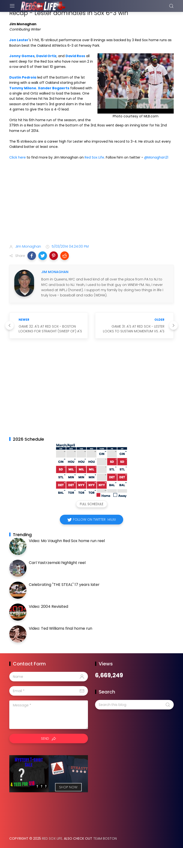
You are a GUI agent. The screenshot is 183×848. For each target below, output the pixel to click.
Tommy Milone (22, 88)
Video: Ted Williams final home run (60, 628)
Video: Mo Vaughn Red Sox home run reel (67, 541)
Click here (17, 157)
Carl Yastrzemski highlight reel (57, 562)
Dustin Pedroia (22, 77)
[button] (31, 255)
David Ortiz (46, 56)
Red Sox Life (94, 157)
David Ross (75, 56)
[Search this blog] (134, 704)
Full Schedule (91, 504)
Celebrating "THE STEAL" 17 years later (64, 584)
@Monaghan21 (156, 157)
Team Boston (105, 838)
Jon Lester (19, 40)
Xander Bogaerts (53, 88)
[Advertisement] (91, 203)
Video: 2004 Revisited (48, 606)
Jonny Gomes (22, 56)
